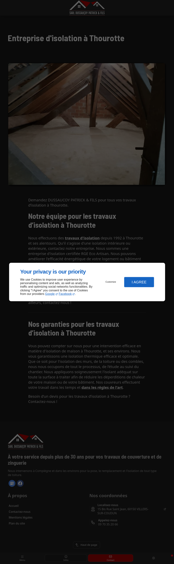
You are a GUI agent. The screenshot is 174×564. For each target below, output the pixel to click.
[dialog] (87, 282)
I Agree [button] (139, 282)
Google (50, 293)
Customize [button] (110, 282)
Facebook (65, 293)
